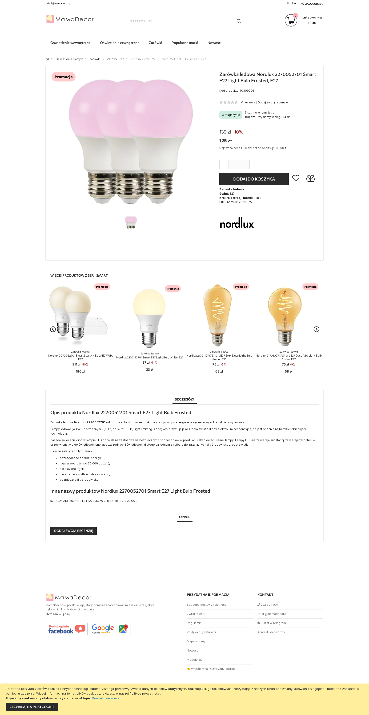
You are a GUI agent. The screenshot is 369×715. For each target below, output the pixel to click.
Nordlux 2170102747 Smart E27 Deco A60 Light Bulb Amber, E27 (289, 355)
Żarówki (94, 59)
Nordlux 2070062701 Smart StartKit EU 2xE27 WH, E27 (80, 355)
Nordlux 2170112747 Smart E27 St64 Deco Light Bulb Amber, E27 (219, 355)
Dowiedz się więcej (106, 698)
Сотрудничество (222, 669)
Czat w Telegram (271, 623)
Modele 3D (194, 659)
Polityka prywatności (201, 632)
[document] (185, 699)
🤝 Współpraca (197, 669)
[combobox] (184, 21)
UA (294, 3)
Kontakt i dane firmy (271, 632)
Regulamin (194, 623)
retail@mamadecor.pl (272, 614)
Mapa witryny (196, 641)
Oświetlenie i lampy (69, 59)
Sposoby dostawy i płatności (207, 604)
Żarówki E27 (115, 59)
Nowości (193, 650)
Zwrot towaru (196, 614)
